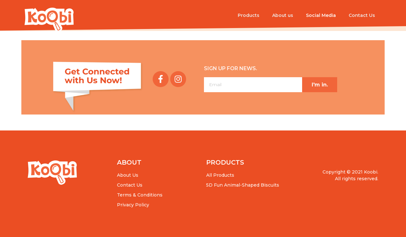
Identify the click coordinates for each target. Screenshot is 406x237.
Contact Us (362, 15)
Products (248, 15)
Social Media (321, 15)
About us (282, 15)
